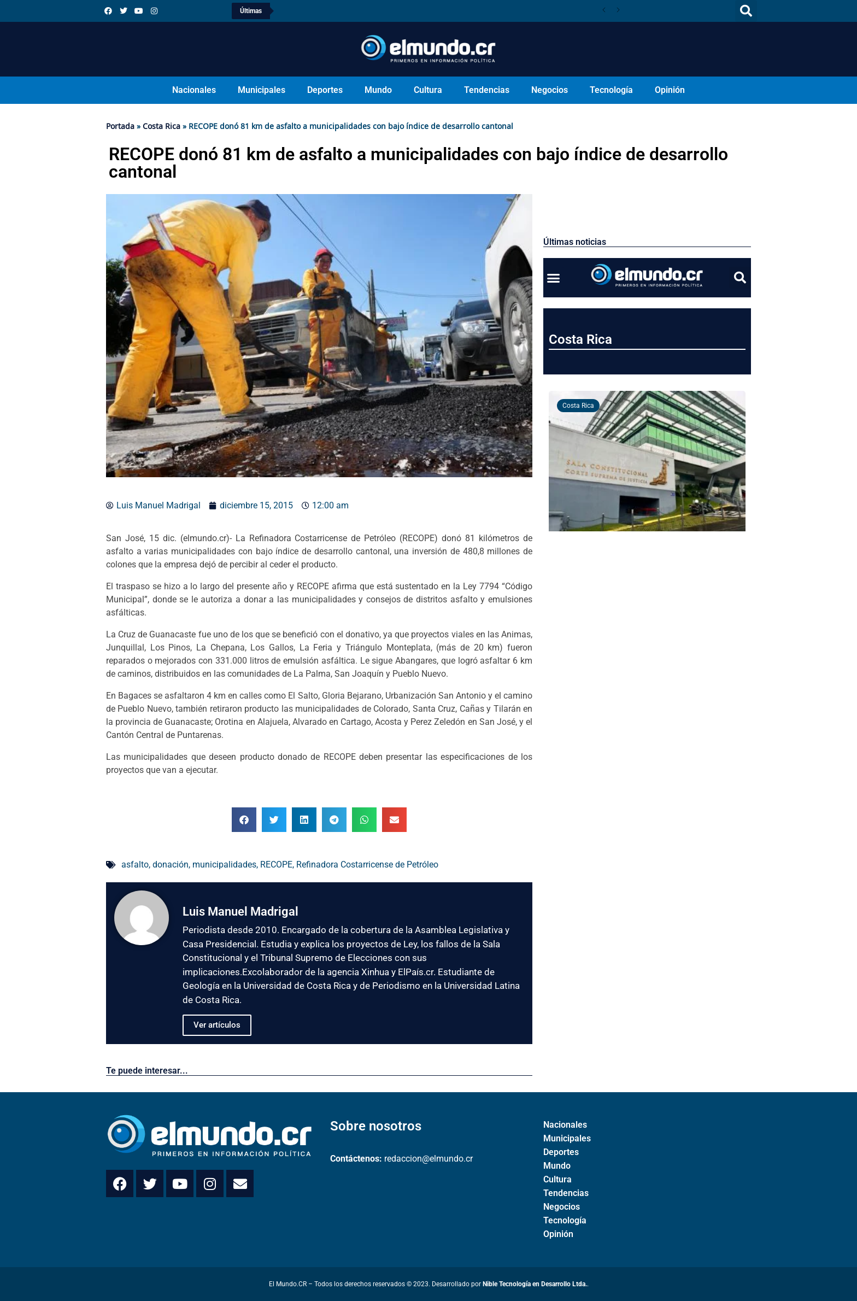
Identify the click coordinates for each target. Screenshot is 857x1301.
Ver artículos (216, 1025)
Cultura (428, 90)
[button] (746, 11)
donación (170, 864)
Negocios (549, 90)
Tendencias (486, 90)
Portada (120, 126)
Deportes (325, 90)
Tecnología (611, 90)
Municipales (261, 90)
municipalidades (224, 864)
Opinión (670, 90)
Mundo (378, 90)
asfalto (135, 864)
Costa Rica (161, 126)
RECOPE (276, 864)
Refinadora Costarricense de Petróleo (367, 864)
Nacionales (194, 90)
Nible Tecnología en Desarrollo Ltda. (535, 1284)
